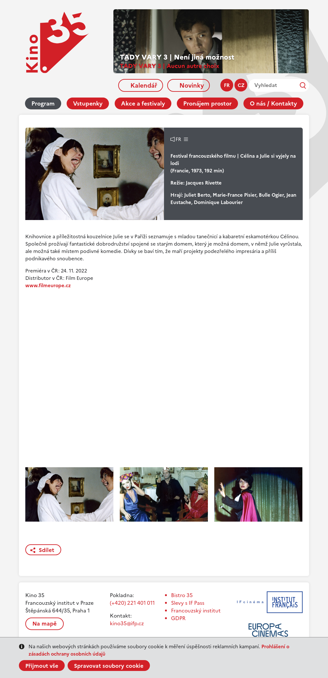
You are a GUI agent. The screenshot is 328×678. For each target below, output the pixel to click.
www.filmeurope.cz (48, 285)
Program (43, 103)
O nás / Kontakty (273, 103)
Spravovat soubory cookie (109, 666)
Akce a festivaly (143, 103)
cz (241, 85)
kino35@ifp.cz (127, 623)
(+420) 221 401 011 (132, 603)
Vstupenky (87, 103)
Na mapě (44, 623)
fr (227, 85)
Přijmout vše (41, 666)
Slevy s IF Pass (187, 603)
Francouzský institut (196, 610)
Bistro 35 (182, 595)
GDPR (178, 618)
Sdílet (46, 550)
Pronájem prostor (207, 103)
